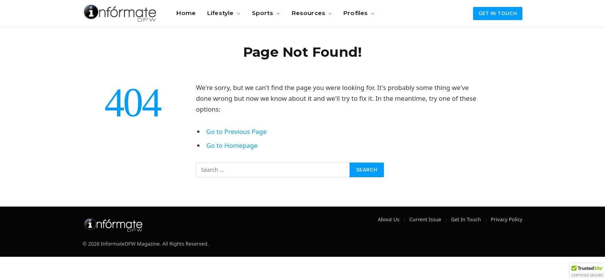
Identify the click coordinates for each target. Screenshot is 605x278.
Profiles (355, 13)
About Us (388, 219)
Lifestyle (220, 13)
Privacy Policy (506, 219)
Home (186, 13)
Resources (308, 13)
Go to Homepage (232, 145)
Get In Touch (466, 219)
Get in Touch (497, 13)
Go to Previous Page (236, 131)
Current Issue (425, 219)
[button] (587, 270)
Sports (263, 13)
